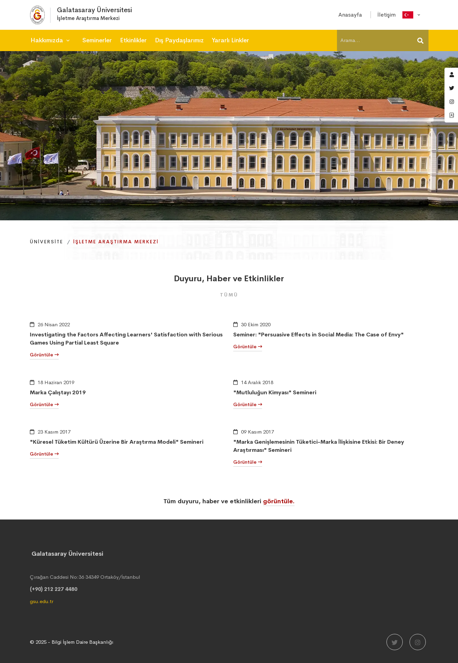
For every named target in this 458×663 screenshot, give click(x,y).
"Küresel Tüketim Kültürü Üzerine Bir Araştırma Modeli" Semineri (116, 441)
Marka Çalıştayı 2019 (58, 392)
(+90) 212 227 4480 (53, 589)
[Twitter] (394, 642)
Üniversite (46, 242)
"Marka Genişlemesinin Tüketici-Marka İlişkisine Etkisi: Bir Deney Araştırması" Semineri (318, 446)
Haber (218, 278)
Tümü (229, 295)
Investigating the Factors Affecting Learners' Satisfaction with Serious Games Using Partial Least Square (126, 338)
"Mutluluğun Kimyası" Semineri (274, 392)
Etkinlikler (264, 278)
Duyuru (188, 278)
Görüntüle (44, 355)
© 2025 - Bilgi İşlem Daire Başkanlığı (71, 642)
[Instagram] (418, 642)
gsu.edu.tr (41, 601)
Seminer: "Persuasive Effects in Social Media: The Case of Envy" (318, 334)
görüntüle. (279, 501)
